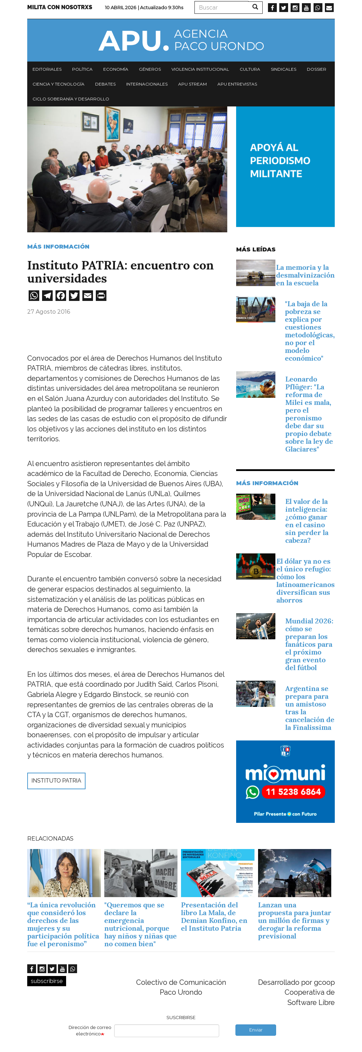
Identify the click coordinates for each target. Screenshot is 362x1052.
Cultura (250, 69)
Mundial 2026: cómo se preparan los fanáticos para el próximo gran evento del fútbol (309, 644)
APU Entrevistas (237, 84)
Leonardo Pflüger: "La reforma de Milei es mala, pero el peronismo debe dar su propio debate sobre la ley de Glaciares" (309, 414)
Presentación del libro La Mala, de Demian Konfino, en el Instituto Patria (214, 916)
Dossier (316, 69)
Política (82, 69)
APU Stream (192, 84)
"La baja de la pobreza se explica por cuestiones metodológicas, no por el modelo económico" (310, 331)
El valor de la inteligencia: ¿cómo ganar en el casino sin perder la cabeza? (306, 521)
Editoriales (47, 69)
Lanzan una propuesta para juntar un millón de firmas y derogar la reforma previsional (294, 920)
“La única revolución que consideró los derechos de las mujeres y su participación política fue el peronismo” (63, 924)
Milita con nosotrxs (59, 7)
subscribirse (47, 981)
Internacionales (147, 84)
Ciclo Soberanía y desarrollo (71, 98)
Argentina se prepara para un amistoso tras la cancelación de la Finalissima (309, 708)
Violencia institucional (200, 69)
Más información (58, 246)
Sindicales (283, 69)
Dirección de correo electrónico (90, 1031)
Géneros (150, 69)
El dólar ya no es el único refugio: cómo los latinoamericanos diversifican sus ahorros (305, 581)
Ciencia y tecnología (58, 84)
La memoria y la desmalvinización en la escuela (305, 275)
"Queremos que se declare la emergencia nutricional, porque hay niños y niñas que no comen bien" (140, 924)
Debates (105, 84)
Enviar (256, 1030)
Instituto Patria (56, 780)
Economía (115, 69)
